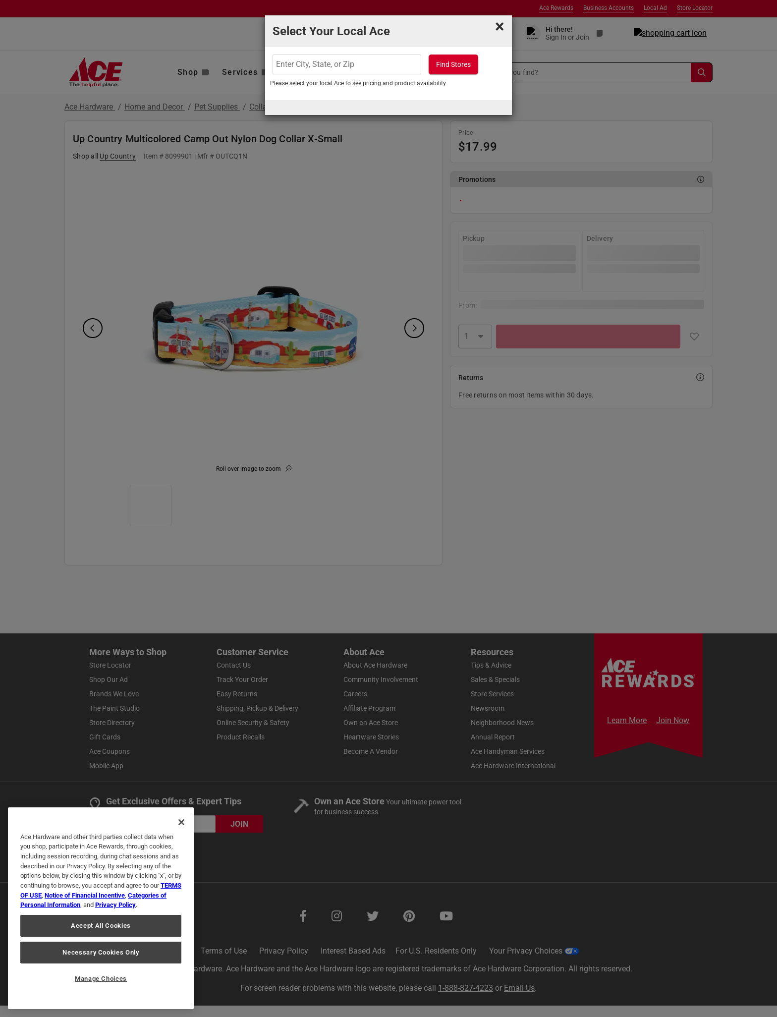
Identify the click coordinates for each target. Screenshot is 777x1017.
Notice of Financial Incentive (85, 895)
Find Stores (453, 64)
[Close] (181, 822)
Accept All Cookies (101, 925)
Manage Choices (101, 978)
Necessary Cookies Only (100, 952)
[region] (101, 908)
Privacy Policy (115, 904)
